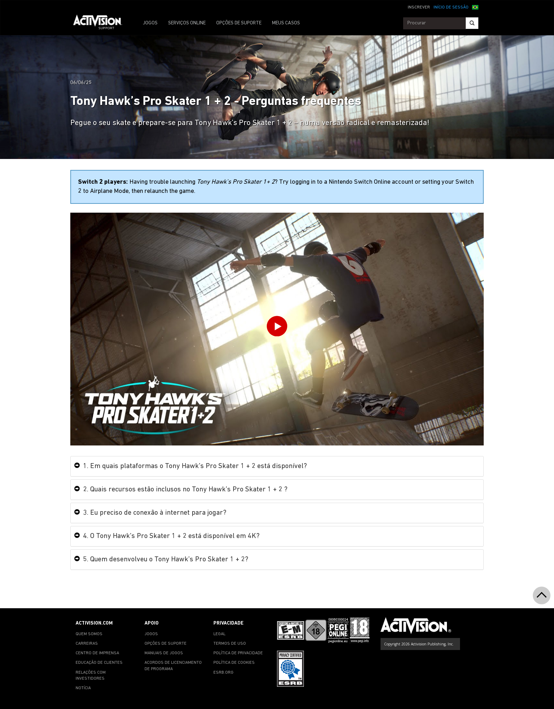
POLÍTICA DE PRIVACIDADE (238, 653)
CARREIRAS (87, 644)
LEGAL (219, 634)
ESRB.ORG (223, 672)
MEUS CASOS (286, 23)
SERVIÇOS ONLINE (187, 23)
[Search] (472, 23)
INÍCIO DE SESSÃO (451, 7)
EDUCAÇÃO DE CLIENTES (99, 663)
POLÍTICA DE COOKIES (234, 663)
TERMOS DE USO (229, 644)
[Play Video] (277, 327)
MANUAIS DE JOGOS (164, 653)
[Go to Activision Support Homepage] (101, 23)
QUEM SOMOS (89, 634)
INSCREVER (419, 7)
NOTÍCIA (83, 688)
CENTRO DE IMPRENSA (97, 653)
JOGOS (150, 23)
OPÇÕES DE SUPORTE (238, 23)
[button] (475, 7)
